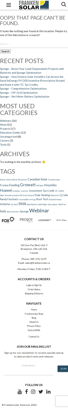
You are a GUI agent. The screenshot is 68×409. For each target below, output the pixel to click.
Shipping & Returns (34, 293)
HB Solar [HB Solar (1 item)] (40, 185)
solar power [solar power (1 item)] (53, 204)
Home (34, 309)
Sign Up (38, 285)
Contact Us (34, 336)
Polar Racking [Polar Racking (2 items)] (42, 195)
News (3, 124)
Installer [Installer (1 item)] (16, 191)
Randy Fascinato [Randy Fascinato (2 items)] (9, 199)
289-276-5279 (38, 258)
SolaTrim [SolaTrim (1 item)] (62, 204)
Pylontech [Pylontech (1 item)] (54, 195)
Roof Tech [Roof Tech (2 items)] (42, 199)
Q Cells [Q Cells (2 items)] (64, 195)
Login (29, 285)
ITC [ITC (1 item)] (56, 191)
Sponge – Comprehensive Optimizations (23, 88)
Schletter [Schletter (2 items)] (5, 204)
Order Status (34, 289)
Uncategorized (8, 136)
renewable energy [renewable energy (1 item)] (27, 199)
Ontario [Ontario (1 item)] (30, 195)
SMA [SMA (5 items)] (22, 204)
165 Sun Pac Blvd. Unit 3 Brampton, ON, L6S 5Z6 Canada (34, 249)
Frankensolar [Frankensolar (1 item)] (54, 179)
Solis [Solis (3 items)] (3, 211)
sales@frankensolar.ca (37, 262)
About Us (33, 321)
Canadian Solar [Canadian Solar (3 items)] (38, 179)
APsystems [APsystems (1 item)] (22, 179)
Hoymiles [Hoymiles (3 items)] (50, 185)
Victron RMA (34, 330)
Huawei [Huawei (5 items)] (6, 190)
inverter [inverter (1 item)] (25, 191)
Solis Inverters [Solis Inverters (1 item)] (13, 211)
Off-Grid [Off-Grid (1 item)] (23, 195)
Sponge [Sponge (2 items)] (24, 211)
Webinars (5, 120)
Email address (28, 365)
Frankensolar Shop (34, 313)
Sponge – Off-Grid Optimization (19, 92)
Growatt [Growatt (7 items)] (28, 184)
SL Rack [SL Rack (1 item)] (14, 204)
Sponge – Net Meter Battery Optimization (24, 96)
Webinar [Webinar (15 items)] (39, 210)
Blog (34, 317)
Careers (4, 140)
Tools (3, 144)
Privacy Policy (34, 326)
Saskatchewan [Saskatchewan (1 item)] (55, 199)
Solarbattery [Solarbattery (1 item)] (32, 204)
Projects (5, 128)
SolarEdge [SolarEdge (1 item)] (42, 204)
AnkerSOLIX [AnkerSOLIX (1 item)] (11, 179)
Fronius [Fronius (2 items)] (4, 185)
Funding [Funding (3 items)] (14, 185)
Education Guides (10, 132)
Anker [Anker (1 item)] (3, 179)
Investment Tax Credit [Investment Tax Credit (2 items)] (41, 190)
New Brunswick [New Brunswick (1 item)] (12, 195)
